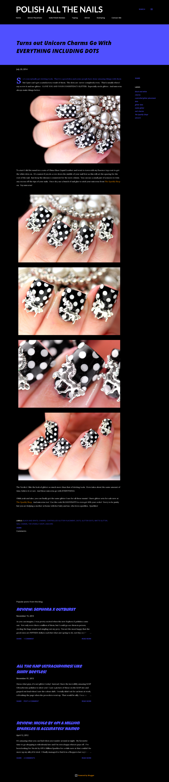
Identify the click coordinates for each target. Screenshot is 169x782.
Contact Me (116, 18)
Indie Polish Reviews (57, 18)
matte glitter (139, 108)
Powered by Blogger (84, 775)
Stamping (101, 18)
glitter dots (139, 105)
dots (136, 101)
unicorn (138, 118)
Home (18, 18)
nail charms (139, 111)
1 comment (29, 639)
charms (137, 95)
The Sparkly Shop (112, 181)
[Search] (142, 9)
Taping (75, 18)
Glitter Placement (35, 18)
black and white (141, 91)
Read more (86, 639)
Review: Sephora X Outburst (45, 610)
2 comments (29, 758)
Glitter (87, 18)
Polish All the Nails (59, 9)
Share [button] (137, 78)
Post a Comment (31, 701)
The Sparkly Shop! (141, 114)
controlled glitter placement (145, 98)
